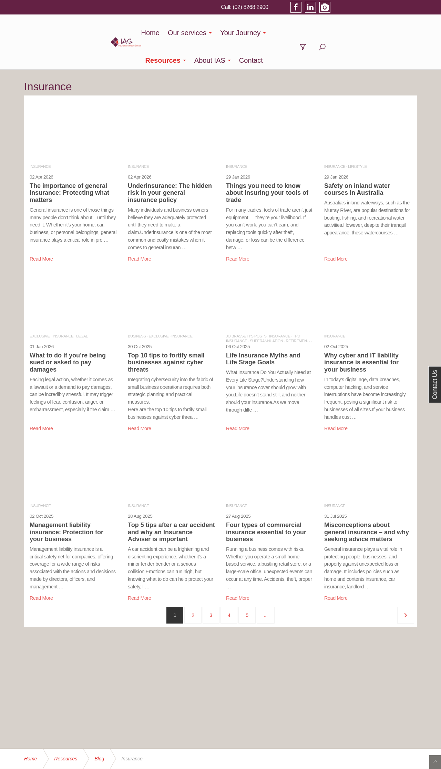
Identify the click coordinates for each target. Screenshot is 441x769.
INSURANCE (40, 139)
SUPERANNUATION (266, 313)
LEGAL (82, 308)
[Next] (405, 587)
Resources (278, 33)
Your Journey (227, 33)
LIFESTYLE (357, 139)
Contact (366, 33)
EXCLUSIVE (40, 308)
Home (136, 33)
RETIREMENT (297, 313)
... (265, 587)
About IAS (325, 33)
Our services (173, 33)
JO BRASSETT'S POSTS (246, 308)
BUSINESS (137, 308)
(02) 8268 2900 (335, 6)
